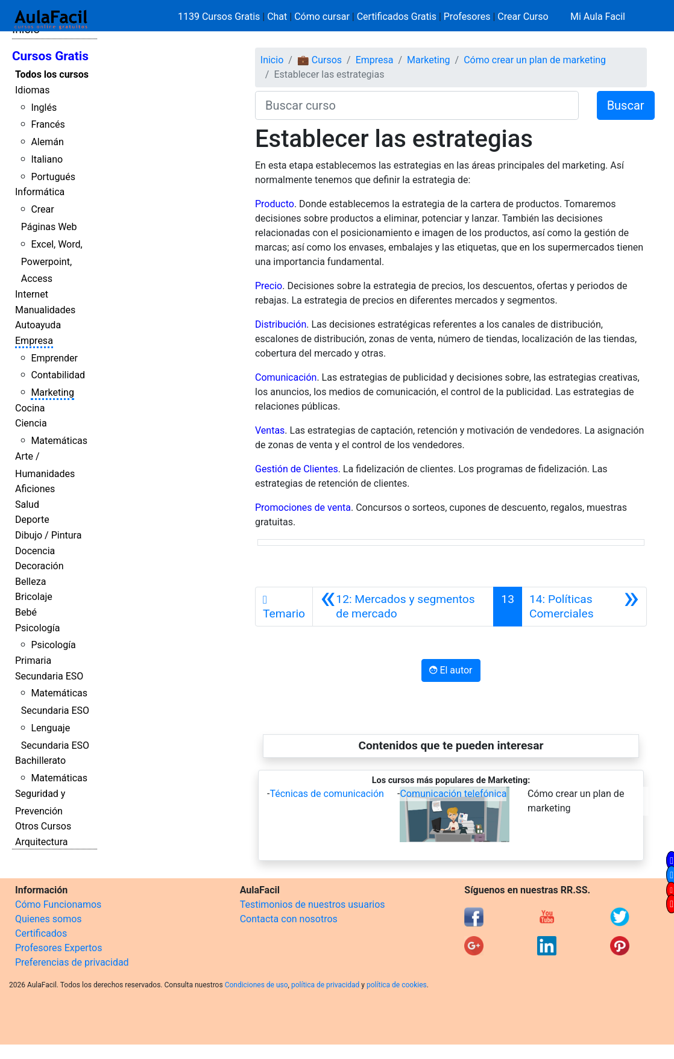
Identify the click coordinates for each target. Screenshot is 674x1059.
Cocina (30, 408)
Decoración (39, 566)
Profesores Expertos (58, 948)
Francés (48, 124)
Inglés (44, 107)
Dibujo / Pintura (48, 535)
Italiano (47, 159)
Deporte (32, 519)
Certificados (41, 933)
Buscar (625, 105)
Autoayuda (38, 325)
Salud (27, 504)
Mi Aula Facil (597, 16)
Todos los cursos (52, 74)
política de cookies (397, 985)
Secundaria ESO (49, 676)
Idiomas (32, 90)
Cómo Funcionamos (58, 904)
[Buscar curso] (417, 105)
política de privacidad (325, 985)
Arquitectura (41, 842)
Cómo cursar (322, 16)
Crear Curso (522, 16)
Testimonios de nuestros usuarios (312, 904)
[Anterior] (403, 606)
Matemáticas (59, 440)
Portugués (53, 177)
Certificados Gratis (396, 16)
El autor (450, 670)
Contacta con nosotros (289, 919)
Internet (31, 294)
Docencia (35, 551)
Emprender (54, 358)
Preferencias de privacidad (72, 962)
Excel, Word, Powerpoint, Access (52, 262)
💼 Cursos (319, 60)
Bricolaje (33, 596)
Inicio (271, 60)
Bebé (26, 612)
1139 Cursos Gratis (220, 16)
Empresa (34, 340)
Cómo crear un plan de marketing (535, 60)
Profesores (467, 16)
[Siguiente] (584, 606)
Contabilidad (58, 375)
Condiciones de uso (256, 985)
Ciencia (31, 423)
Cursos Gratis (50, 56)
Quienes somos (48, 919)
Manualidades (45, 310)
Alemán (47, 142)
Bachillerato (40, 760)
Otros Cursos (43, 826)
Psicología (37, 628)
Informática (40, 192)
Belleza (30, 581)
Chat (277, 16)
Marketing (52, 392)
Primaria (33, 660)
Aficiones (35, 489)
